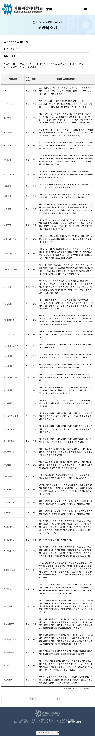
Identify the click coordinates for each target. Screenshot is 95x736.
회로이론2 (7, 680)
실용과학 (7, 209)
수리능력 (7, 160)
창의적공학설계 (9, 489)
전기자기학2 (8, 403)
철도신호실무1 (9, 502)
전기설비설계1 (9, 356)
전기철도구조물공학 (11, 416)
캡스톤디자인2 (9, 551)
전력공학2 (7, 477)
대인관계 (7, 145)
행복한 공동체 (9, 570)
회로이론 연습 (9, 653)
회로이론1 (7, 666)
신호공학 (7, 186)
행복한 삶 (7, 589)
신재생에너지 (9, 174)
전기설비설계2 (9, 366)
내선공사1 (7, 118)
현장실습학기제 (9, 606)
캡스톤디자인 (9, 527)
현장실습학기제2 (10, 640)
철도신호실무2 (9, 512)
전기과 (49, 9)
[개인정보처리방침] (74, 722)
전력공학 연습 (9, 452)
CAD (5, 91)
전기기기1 (7, 287)
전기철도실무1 (9, 429)
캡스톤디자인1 (9, 540)
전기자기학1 (8, 390)
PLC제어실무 (8, 104)
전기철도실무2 (9, 441)
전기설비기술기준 (10, 346)
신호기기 (7, 196)
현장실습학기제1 (10, 624)
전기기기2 (7, 304)
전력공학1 (7, 465)
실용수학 (7, 225)
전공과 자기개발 (10, 269)
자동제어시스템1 (10, 239)
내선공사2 (7, 133)
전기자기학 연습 (10, 377)
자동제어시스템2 (10, 253)
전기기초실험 (9, 334)
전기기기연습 (9, 320)
